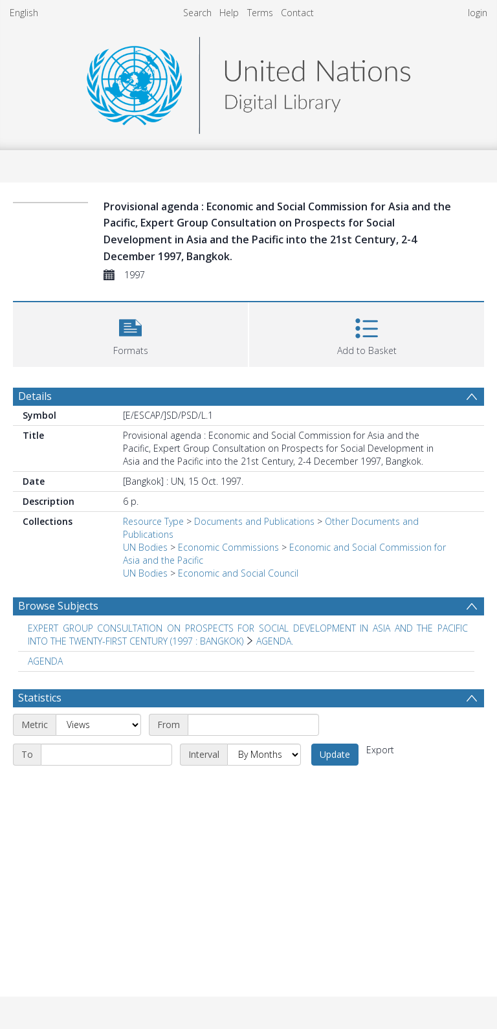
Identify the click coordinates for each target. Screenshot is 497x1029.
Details (35, 396)
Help (229, 12)
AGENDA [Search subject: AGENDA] (45, 661)
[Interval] (264, 755)
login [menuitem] (477, 12)
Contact (297, 12)
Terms (260, 12)
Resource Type (153, 521)
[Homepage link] (248, 82)
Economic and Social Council (238, 573)
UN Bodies (145, 547)
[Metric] (98, 725)
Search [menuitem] (197, 12)
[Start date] (253, 725)
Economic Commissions (228, 547)
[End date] (106, 755)
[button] (130, 333)
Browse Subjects (58, 606)
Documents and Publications (254, 521)
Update (335, 754)
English (24, 12)
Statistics (39, 698)
